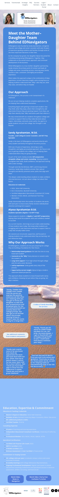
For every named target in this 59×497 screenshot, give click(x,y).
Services (7, 3)
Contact (55, 5)
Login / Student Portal (43, 5)
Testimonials (16, 3)
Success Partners (36, 4)
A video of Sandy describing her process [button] (43, 306)
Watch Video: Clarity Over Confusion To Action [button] (39, 479)
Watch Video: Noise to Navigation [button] (15, 480)
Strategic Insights (25, 4)
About (50, 5)
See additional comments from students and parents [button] (15, 336)
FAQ (30, 3)
